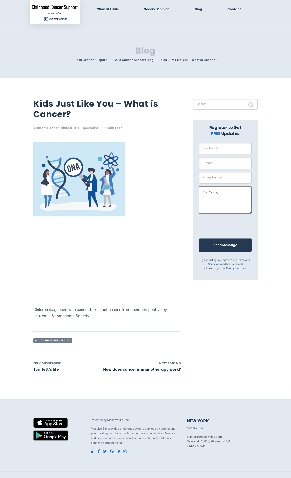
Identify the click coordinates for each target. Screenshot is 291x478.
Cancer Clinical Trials (47, 469)
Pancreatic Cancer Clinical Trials (126, 469)
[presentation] (228, 223)
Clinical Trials (110, 9)
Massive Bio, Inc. (118, 409)
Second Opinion (158, 9)
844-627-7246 (196, 435)
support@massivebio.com (204, 426)
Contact (234, 9)
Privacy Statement (236, 266)
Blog (199, 9)
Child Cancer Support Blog (55, 329)
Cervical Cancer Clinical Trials (83, 469)
